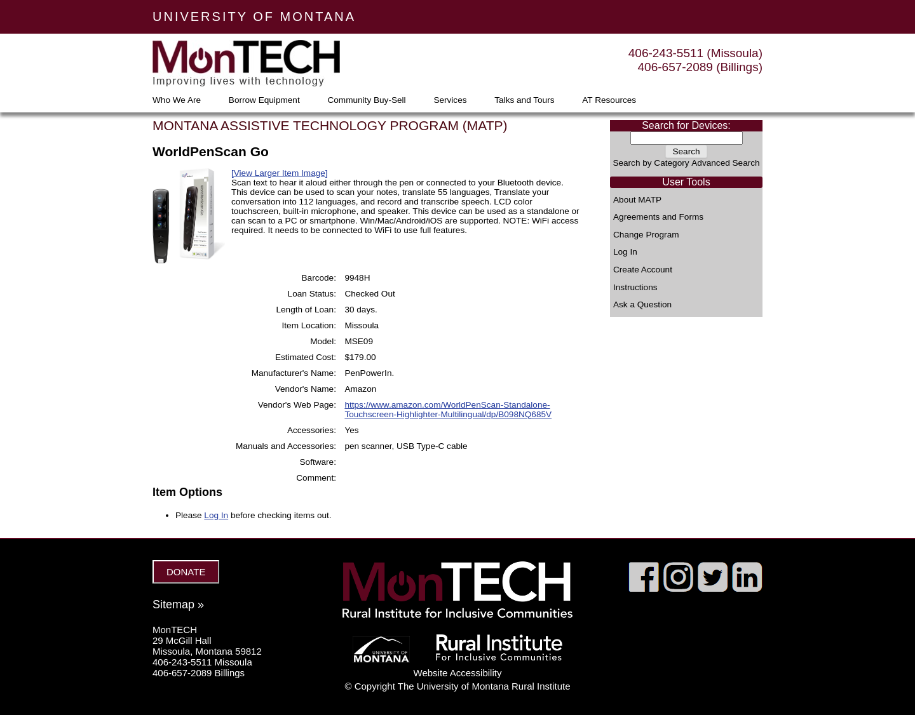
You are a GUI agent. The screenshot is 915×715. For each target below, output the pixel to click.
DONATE (185, 571)
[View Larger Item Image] (279, 173)
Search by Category (651, 163)
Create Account (642, 269)
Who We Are (176, 100)
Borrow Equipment (264, 100)
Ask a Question (642, 304)
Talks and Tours (524, 100)
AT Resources (609, 100)
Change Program (646, 235)
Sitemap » (178, 604)
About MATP (637, 200)
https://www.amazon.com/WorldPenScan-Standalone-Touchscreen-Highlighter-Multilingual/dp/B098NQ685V (448, 409)
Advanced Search (725, 163)
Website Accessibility (458, 672)
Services (449, 100)
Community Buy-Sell (366, 100)
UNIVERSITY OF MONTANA (254, 16)
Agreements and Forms (658, 217)
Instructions (635, 287)
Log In (625, 252)
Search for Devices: (686, 125)
